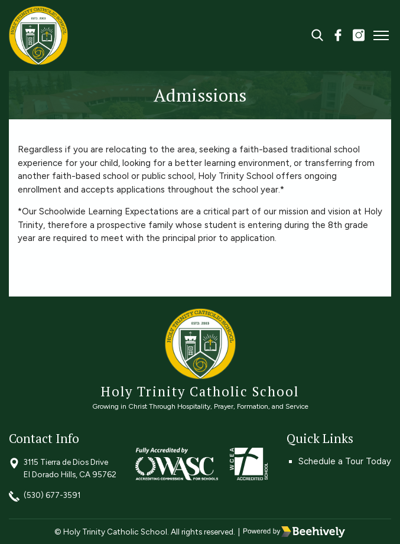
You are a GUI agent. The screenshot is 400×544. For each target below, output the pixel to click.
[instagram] (359, 37)
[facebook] (338, 37)
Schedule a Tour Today (344, 461)
